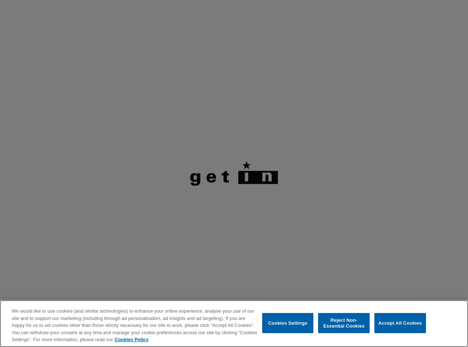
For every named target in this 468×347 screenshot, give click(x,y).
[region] (234, 323)
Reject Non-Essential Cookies (344, 323)
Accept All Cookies (400, 323)
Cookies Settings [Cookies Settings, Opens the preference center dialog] (287, 323)
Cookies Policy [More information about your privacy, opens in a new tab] (131, 339)
